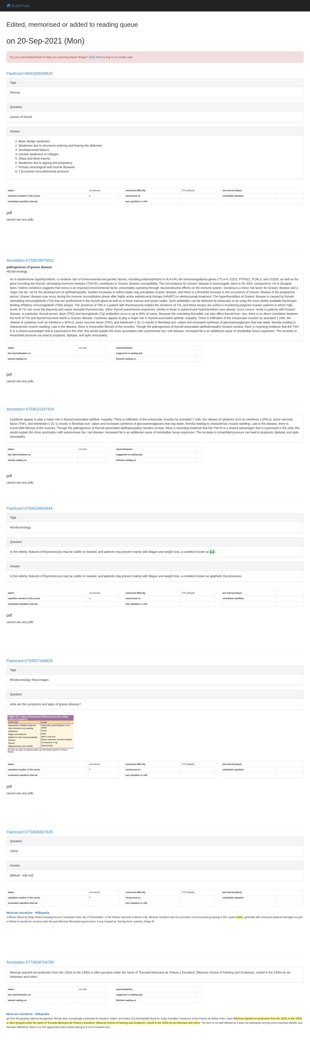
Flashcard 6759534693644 (29, 508)
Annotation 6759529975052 (30, 260)
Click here (95, 57)
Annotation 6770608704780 (30, 962)
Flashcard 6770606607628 (29, 832)
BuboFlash (18, 6)
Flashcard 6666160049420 (29, 73)
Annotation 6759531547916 (30, 409)
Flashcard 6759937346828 (29, 661)
